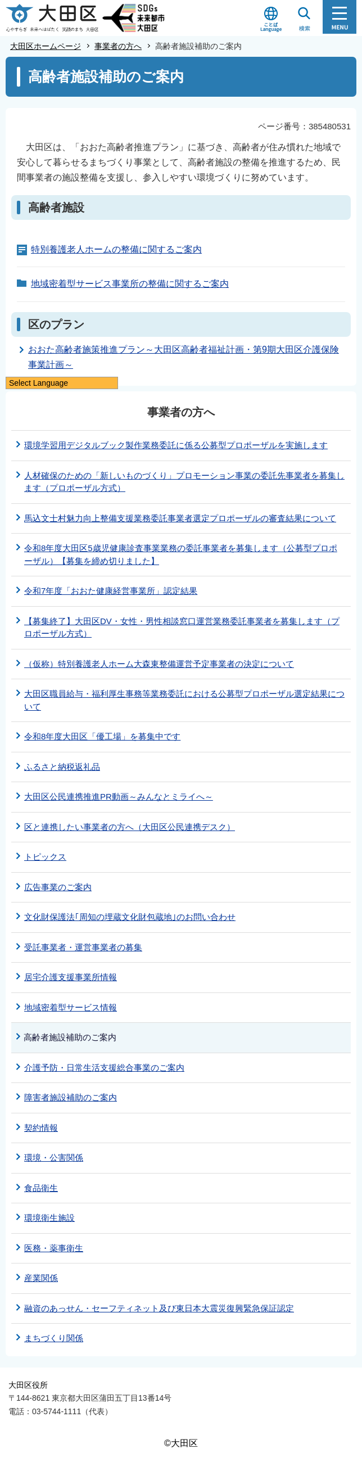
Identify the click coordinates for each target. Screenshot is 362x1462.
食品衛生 (41, 1188)
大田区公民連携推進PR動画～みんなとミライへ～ (118, 796)
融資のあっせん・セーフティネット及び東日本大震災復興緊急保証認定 (159, 1308)
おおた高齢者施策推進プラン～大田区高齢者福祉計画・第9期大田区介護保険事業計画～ (183, 357)
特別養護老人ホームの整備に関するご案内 (116, 249)
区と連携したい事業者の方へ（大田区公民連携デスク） (129, 827)
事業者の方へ (118, 46)
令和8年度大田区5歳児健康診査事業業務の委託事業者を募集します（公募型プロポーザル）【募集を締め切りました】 (180, 554)
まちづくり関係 (53, 1338)
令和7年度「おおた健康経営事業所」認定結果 (110, 590)
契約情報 (41, 1127)
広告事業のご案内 (58, 887)
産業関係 (41, 1278)
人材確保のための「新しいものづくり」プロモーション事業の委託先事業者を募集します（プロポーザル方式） (184, 482)
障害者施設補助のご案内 (70, 1097)
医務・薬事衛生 (53, 1248)
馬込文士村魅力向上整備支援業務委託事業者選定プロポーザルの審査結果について (180, 518)
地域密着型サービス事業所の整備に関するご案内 (130, 283)
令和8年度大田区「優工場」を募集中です (102, 736)
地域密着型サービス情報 (70, 1007)
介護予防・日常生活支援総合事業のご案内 (104, 1067)
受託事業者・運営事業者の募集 (83, 947)
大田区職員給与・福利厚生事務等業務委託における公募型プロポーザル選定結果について (184, 700)
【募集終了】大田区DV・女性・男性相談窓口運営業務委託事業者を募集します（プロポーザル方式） (182, 627)
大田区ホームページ (45, 46)
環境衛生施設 (49, 1217)
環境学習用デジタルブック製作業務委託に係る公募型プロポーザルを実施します (176, 445)
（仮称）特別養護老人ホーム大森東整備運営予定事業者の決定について (159, 664)
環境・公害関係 (53, 1157)
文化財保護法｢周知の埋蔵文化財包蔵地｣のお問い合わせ (130, 917)
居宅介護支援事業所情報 (70, 977)
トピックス (45, 856)
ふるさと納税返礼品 (62, 766)
